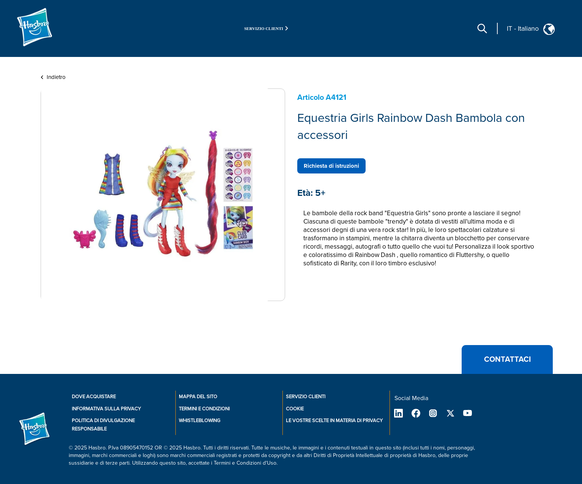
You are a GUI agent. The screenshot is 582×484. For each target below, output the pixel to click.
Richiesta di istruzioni (331, 165)
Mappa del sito (198, 397)
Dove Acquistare (94, 397)
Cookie (295, 409)
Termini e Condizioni (204, 409)
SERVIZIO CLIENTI (305, 397)
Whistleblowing (199, 421)
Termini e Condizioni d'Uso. (246, 463)
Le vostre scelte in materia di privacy (334, 421)
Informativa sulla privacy (106, 409)
